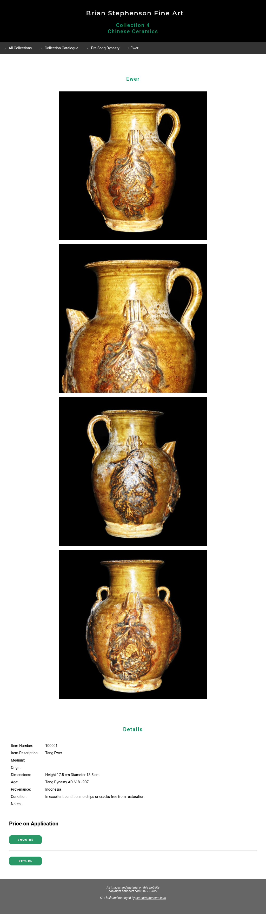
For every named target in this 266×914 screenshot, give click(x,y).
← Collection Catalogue (59, 48)
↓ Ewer (133, 48)
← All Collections (18, 48)
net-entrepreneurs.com (151, 898)
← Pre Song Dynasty (103, 48)
